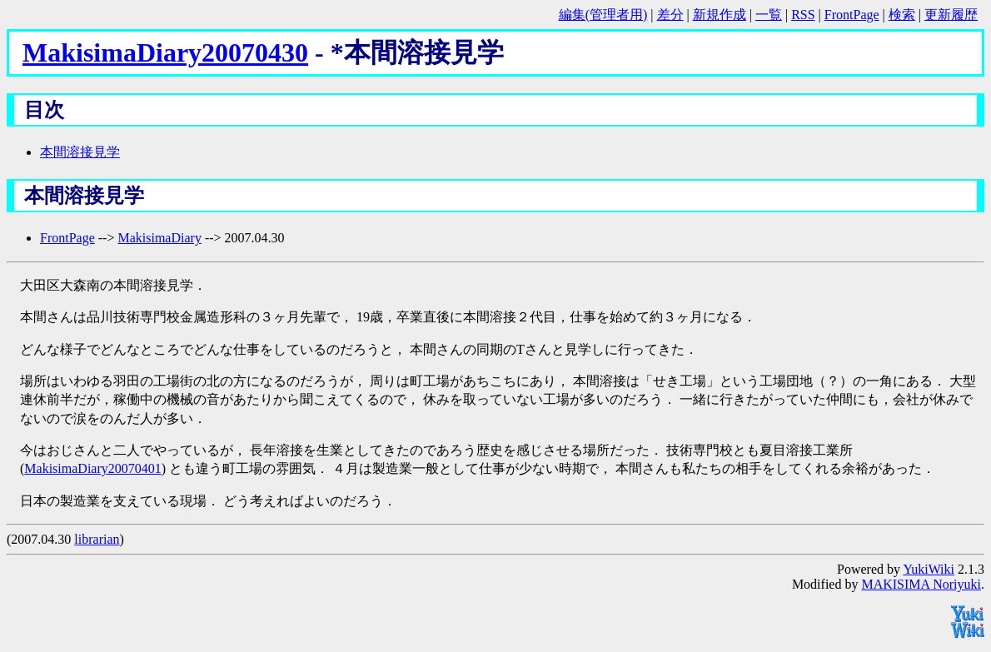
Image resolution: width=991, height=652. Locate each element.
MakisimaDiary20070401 (92, 468)
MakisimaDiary (159, 238)
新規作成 (719, 14)
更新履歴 (951, 14)
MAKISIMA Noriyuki (921, 584)
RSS (802, 14)
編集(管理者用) (603, 14)
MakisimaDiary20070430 (165, 52)
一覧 (768, 14)
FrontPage (851, 14)
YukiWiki (928, 569)
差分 (670, 14)
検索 (902, 14)
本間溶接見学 (80, 152)
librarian (96, 539)
